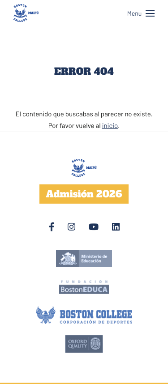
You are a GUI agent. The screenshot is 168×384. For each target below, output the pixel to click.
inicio (110, 125)
